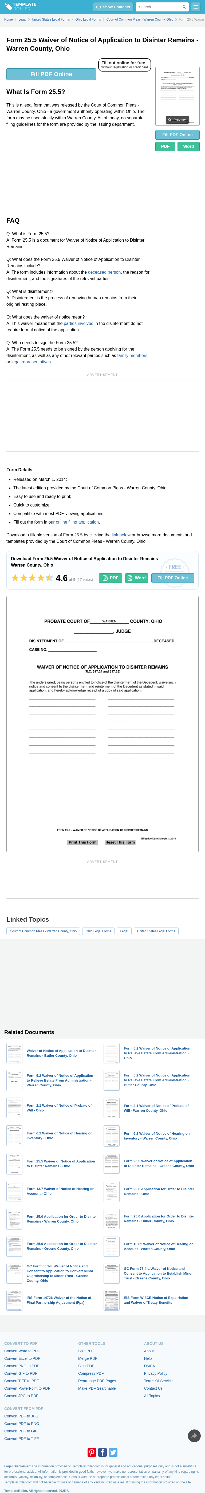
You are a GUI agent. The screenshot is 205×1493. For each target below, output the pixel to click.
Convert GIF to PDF (20, 1373)
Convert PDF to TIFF (21, 1438)
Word (188, 146)
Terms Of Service (158, 1381)
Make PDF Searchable (97, 1388)
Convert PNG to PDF (21, 1366)
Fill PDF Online (51, 74)
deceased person (104, 272)
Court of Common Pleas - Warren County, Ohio (43, 931)
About (149, 1351)
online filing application (77, 522)
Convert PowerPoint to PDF (27, 1388)
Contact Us (153, 1388)
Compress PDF (91, 1373)
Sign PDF (86, 1366)
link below (121, 535)
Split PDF (86, 1351)
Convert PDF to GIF (20, 1431)
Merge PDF (87, 1358)
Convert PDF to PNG (21, 1423)
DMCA (149, 1366)
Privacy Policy (155, 1373)
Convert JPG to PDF (21, 1396)
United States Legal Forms (156, 931)
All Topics (152, 1396)
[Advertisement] (78, 171)
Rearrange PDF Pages (97, 1381)
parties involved (78, 323)
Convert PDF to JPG (21, 1416)
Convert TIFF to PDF (21, 1381)
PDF (165, 146)
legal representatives (31, 362)
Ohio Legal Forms (98, 931)
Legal (124, 931)
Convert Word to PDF (22, 1351)
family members (132, 355)
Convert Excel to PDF (22, 1358)
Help (148, 1358)
